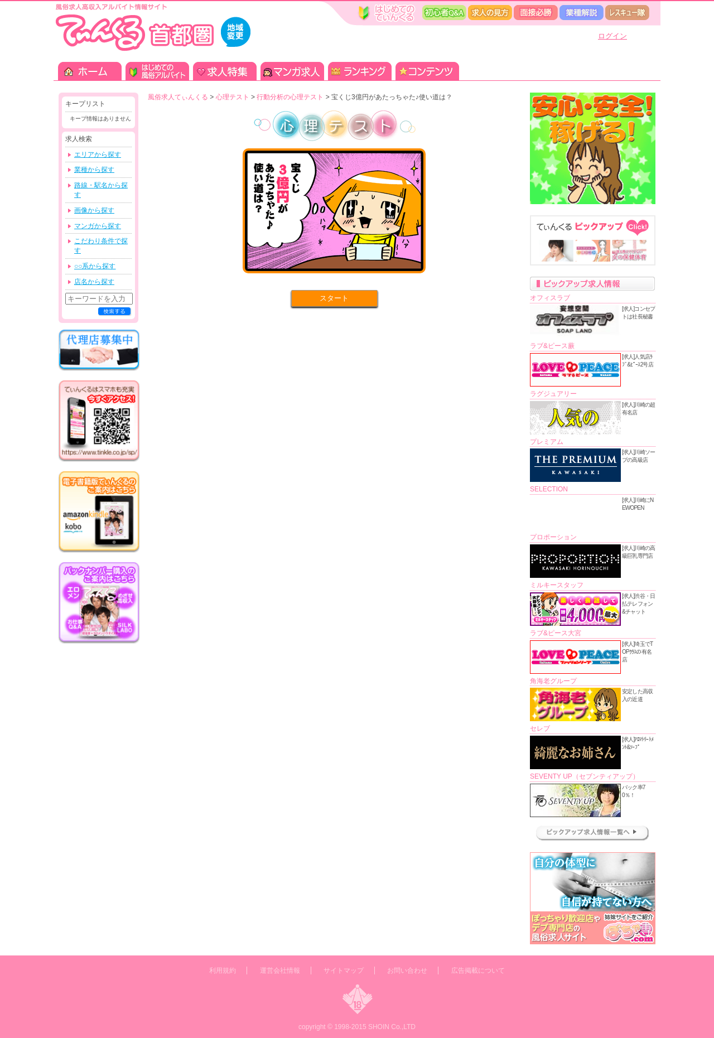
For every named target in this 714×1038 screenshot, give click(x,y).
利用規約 (222, 970)
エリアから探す (97, 154)
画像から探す (94, 210)
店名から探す (94, 282)
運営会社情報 (280, 970)
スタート (334, 298)
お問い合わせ (407, 970)
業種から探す (94, 169)
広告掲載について (478, 970)
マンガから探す (97, 226)
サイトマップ (344, 970)
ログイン (612, 36)
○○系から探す (95, 266)
